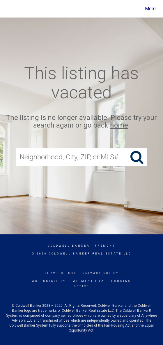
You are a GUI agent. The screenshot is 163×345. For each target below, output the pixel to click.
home (119, 125)
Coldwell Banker (69, 245)
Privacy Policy (100, 273)
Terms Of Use (61, 273)
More (150, 8)
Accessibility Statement (62, 281)
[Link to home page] (9, 9)
